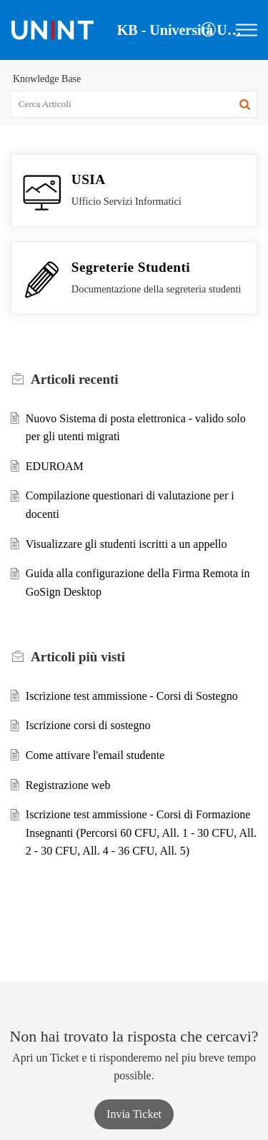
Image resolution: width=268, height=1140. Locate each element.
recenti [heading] (75, 379)
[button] (209, 30)
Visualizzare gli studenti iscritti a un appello (126, 544)
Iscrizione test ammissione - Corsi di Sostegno (132, 696)
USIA (88, 179)
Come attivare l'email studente (95, 755)
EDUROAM (55, 466)
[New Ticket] (134, 1114)
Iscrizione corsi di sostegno (88, 725)
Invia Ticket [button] (134, 1114)
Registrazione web (68, 785)
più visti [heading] (78, 656)
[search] (134, 104)
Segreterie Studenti (130, 267)
